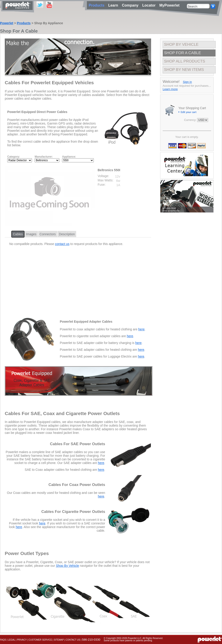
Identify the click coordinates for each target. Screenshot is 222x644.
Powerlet (6, 23)
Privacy (22, 640)
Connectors (48, 234)
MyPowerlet (169, 5)
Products (24, 23)
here (141, 329)
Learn (114, 5)
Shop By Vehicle (67, 565)
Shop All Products (184, 61)
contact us (62, 244)
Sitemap (59, 640)
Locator (150, 5)
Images (31, 234)
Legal (11, 640)
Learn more (170, 89)
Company (131, 5)
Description (67, 234)
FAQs (3, 640)
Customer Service (40, 640)
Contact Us (73, 640)
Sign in (187, 82)
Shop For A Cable (182, 53)
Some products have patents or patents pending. (128, 640)
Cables (18, 234)
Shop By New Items (184, 69)
